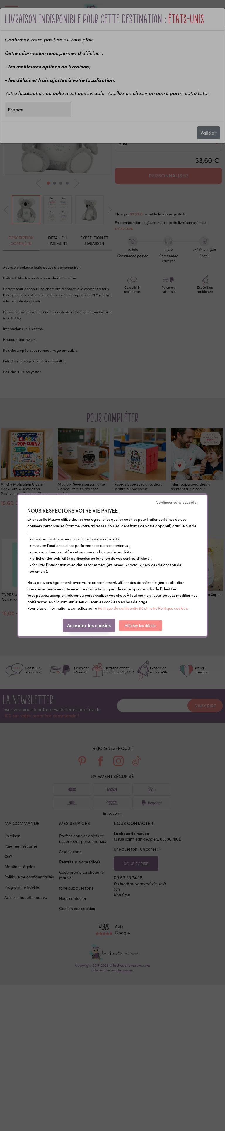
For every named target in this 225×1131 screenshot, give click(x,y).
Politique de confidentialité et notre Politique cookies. (143, 608)
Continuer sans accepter (177, 502)
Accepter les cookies (89, 625)
